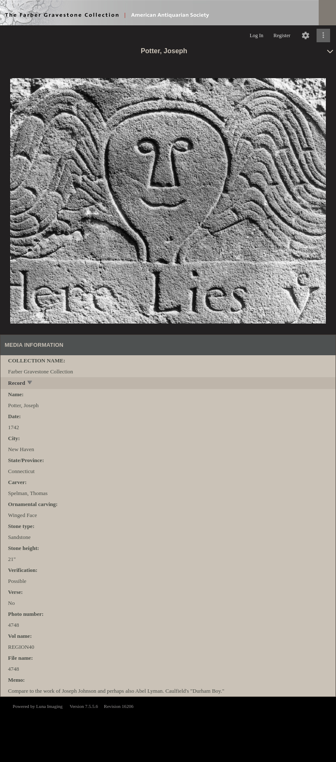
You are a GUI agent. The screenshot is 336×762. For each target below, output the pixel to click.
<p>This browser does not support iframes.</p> (168, 728)
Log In (256, 35)
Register (281, 35)
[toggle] (30, 383)
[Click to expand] (323, 35)
